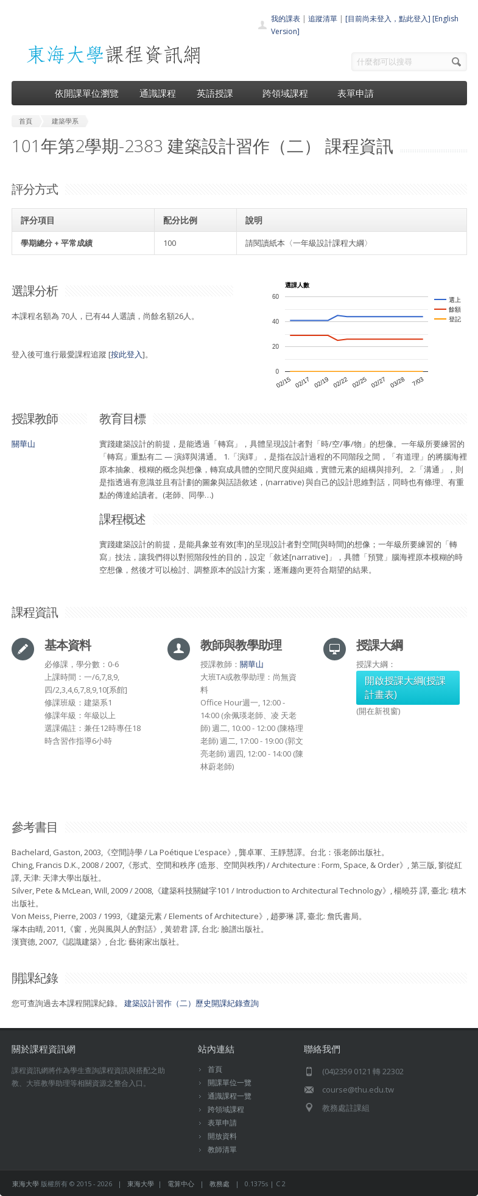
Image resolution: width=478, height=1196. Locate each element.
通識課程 (157, 93)
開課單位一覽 (229, 1082)
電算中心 (180, 1183)
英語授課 (219, 93)
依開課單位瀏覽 (87, 93)
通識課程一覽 (229, 1096)
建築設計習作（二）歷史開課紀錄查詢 (191, 1003)
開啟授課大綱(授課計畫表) (405, 687)
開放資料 (222, 1136)
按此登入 (126, 354)
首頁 (215, 1069)
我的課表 (285, 18)
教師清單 (222, 1149)
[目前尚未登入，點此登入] (388, 18)
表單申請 (355, 93)
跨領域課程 (289, 93)
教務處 (219, 1183)
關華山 (23, 443)
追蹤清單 (322, 18)
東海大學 (25, 1183)
